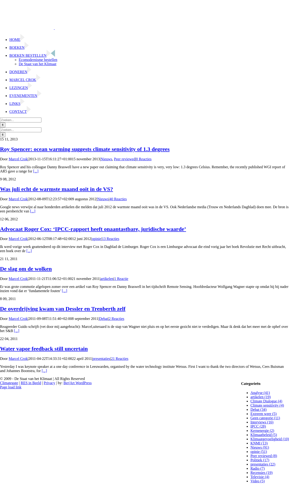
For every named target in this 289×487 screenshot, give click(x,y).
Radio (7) (257, 468)
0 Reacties (143, 159)
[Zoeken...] (20, 120)
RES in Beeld (31, 383)
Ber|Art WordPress (77, 383)
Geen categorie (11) (265, 418)
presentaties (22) (262, 464)
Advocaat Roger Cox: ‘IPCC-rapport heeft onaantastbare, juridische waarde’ (93, 229)
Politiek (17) (259, 460)
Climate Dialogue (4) (266, 401)
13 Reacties (110, 239)
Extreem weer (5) (263, 414)
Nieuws (106, 159)
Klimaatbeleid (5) (263, 435)
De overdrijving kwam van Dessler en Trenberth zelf (62, 309)
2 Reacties (116, 319)
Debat (103, 319)
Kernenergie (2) (262, 431)
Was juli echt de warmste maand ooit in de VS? (56, 189)
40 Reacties (118, 199)
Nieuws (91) (259, 447)
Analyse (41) (260, 393)
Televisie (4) (259, 477)
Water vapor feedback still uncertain (44, 349)
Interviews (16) (261, 422)
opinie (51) (258, 452)
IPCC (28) (258, 426)
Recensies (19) (261, 473)
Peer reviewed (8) (263, 456)
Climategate (9, 383)
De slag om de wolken (26, 269)
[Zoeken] (2, 124)
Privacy (49, 383)
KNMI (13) (258, 443)
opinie (96, 239)
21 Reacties (119, 359)
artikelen (106, 279)
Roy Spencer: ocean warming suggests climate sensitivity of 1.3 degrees (85, 149)
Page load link (11, 387)
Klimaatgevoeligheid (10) (269, 439)
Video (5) (257, 481)
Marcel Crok (18, 159)
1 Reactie (121, 279)
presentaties (101, 359)
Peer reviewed (124, 159)
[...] (36, 171)
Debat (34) (258, 410)
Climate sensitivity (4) (267, 405)
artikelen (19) (260, 397)
